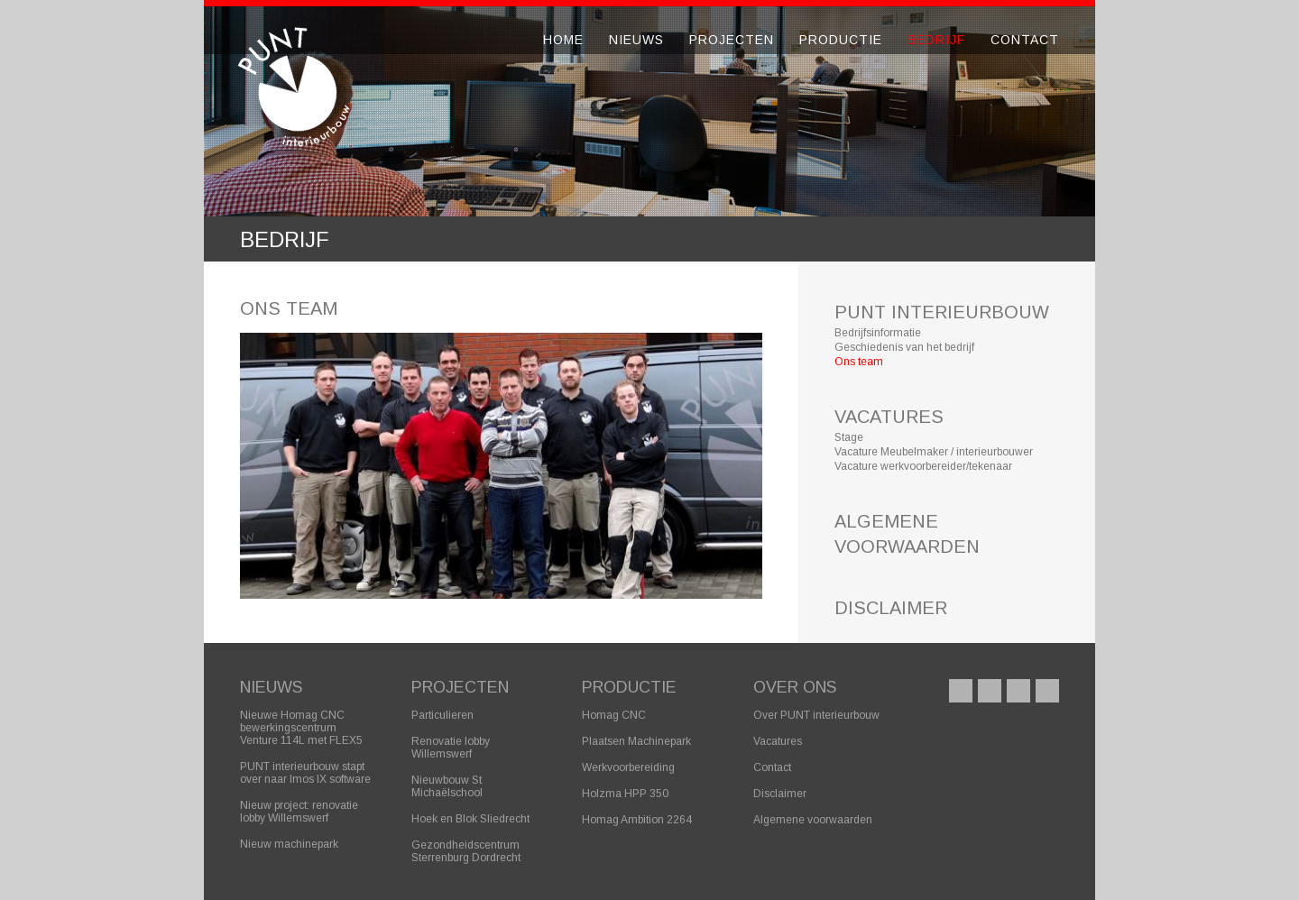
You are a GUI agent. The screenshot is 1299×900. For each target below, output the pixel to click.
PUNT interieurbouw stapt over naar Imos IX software (305, 772)
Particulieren (442, 715)
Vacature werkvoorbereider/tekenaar (923, 466)
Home (563, 39)
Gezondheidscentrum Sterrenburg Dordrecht (466, 851)
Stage (848, 437)
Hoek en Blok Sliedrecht (470, 819)
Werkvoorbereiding (628, 767)
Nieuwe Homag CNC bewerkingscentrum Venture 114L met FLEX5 (301, 728)
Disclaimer (779, 793)
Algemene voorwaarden (812, 819)
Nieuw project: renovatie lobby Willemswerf (299, 811)
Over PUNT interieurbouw (816, 715)
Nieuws (636, 39)
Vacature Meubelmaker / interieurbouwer (933, 451)
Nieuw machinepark (289, 844)
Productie (840, 39)
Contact (1024, 39)
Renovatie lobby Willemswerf (450, 747)
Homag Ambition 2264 (637, 819)
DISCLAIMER (890, 608)
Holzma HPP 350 (625, 793)
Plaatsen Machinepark (636, 741)
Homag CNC (614, 715)
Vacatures (777, 741)
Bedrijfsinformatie (877, 332)
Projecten (731, 39)
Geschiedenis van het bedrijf (904, 347)
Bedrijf (936, 39)
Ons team (858, 361)
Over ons (794, 687)
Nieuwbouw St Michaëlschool (447, 786)
